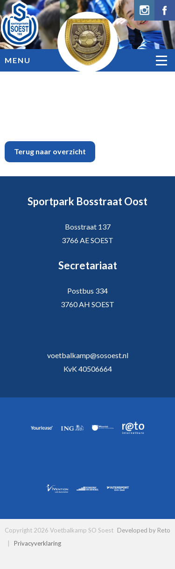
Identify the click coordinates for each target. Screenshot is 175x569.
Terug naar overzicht (50, 151)
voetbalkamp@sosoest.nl (87, 355)
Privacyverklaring (37, 543)
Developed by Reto (143, 530)
